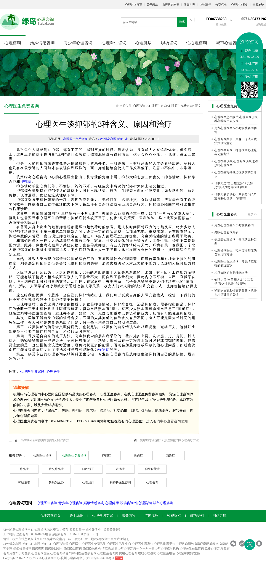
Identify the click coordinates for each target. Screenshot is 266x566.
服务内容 (189, 4)
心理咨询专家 (170, 4)
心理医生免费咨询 (180, 105)
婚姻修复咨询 (22, 548)
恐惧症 (24, 469)
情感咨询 (38, 548)
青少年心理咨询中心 (128, 548)
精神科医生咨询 (120, 482)
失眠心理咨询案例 (226, 232)
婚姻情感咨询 (42, 42)
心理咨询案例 (239, 4)
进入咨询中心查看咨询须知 (167, 421)
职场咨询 (169, 42)
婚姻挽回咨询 (73, 548)
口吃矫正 (88, 469)
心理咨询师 (60, 543)
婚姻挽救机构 (92, 548)
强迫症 (104, 349)
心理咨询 (13, 42)
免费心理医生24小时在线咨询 (234, 225)
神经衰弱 (24, 482)
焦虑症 (91, 410)
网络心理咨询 (128, 553)
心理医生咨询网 (107, 553)
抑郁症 (26, 181)
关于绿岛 (152, 4)
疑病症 (146, 410)
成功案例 (197, 515)
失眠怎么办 (56, 482)
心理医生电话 (166, 553)
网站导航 (219, 515)
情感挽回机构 (54, 548)
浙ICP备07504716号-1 (100, 558)
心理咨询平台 (59, 553)
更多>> (252, 214)
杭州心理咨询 (70, 558)
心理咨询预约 (185, 543)
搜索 (182, 22)
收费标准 (221, 4)
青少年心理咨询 (78, 42)
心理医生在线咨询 (192, 548)
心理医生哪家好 (32, 371)
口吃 (134, 410)
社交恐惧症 (56, 469)
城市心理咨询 (228, 42)
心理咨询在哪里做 (188, 553)
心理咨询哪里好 (164, 543)
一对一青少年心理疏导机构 (161, 548)
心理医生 (53, 371)
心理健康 (143, 42)
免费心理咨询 (214, 548)
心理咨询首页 (133, 4)
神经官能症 (152, 469)
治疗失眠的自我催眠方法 (231, 272)
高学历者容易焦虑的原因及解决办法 (45, 440)
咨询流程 (205, 4)
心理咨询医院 (40, 553)
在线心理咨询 (147, 553)
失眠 (65, 410)
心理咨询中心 (43, 543)
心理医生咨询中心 (119, 543)
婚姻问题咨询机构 (207, 543)
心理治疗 (88, 482)
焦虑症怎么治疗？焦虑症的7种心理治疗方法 (169, 440)
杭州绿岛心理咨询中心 (113, 139)
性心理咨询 (196, 42)
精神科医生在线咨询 (82, 553)
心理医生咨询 (114, 42)
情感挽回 (108, 548)
